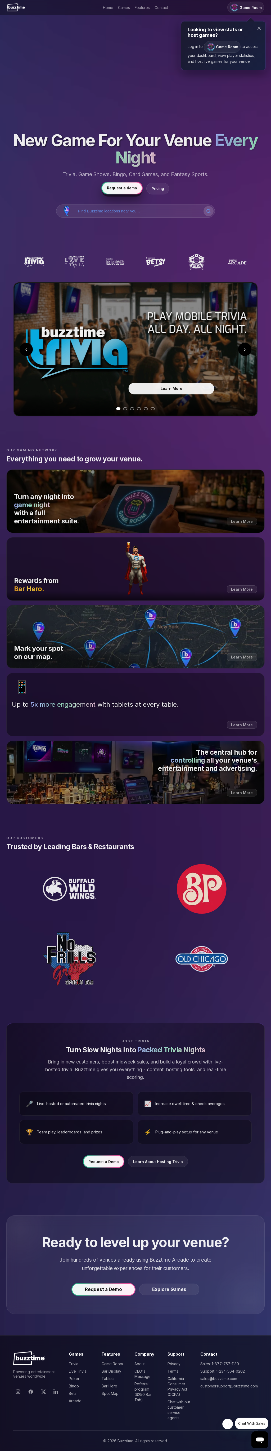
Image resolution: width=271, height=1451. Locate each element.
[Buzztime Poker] (196, 262)
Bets (72, 1393)
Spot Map (110, 1393)
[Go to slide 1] (118, 408)
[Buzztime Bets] (156, 262)
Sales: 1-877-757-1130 (219, 1363)
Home (108, 7)
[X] (43, 1391)
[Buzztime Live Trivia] (74, 262)
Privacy (174, 1363)
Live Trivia (78, 1371)
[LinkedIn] (56, 1391)
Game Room (112, 1363)
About (139, 1363)
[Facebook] (30, 1391)
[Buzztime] (16, 7)
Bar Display (111, 1371)
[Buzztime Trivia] (33, 262)
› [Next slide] (245, 349)
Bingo (74, 1386)
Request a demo (122, 188)
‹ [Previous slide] (26, 349)
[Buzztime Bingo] (115, 262)
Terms (173, 1371)
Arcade (75, 1401)
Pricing (157, 188)
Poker (74, 1378)
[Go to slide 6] (153, 408)
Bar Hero (109, 1386)
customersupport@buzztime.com (229, 1386)
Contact (161, 7)
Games (124, 7)
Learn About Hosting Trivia (158, 1164)
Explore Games (169, 1292)
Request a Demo (103, 1164)
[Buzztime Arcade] (237, 262)
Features (142, 7)
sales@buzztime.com (218, 1378)
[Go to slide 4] (139, 408)
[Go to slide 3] (132, 408)
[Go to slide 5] (146, 408)
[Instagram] (18, 1391)
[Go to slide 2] (125, 408)
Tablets (108, 1378)
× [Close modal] (259, 28)
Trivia (73, 1363)
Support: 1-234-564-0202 (222, 1371)
